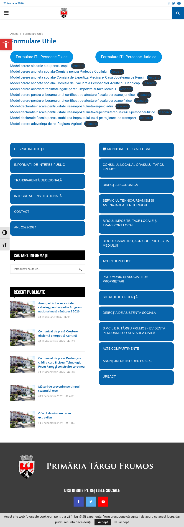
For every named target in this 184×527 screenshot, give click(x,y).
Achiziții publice (136, 262)
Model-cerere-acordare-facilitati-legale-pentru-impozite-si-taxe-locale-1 (63, 89)
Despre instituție (47, 150)
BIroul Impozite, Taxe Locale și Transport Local (136, 224)
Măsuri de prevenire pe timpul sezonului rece (58, 388)
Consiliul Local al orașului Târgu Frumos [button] (136, 167)
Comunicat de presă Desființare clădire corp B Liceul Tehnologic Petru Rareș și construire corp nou (61, 362)
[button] (6, 44)
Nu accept (121, 522)
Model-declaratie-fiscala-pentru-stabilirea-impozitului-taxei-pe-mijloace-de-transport (73, 118)
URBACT (109, 376)
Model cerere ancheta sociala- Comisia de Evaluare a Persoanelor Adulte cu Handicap (75, 83)
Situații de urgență (136, 298)
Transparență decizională (47, 181)
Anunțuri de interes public (127, 361)
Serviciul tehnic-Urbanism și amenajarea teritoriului (136, 204)
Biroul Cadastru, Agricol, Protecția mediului (136, 243)
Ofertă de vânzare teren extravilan (54, 415)
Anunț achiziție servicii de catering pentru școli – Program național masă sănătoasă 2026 (60, 307)
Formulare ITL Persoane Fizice (41, 56)
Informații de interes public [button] (47, 166)
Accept (103, 522)
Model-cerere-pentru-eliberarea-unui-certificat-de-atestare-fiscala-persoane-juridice (72, 95)
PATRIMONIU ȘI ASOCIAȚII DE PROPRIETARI (136, 280)
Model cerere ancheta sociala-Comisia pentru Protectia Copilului (58, 71)
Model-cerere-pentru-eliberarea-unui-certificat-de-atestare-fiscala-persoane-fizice (71, 101)
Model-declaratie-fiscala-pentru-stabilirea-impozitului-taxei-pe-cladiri (61, 106)
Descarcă (78, 66)
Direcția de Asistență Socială (136, 314)
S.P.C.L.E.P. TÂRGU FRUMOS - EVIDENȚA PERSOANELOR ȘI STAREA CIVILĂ (135, 332)
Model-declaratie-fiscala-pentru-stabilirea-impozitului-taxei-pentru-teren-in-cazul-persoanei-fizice (82, 112)
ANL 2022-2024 (25, 227)
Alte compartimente (136, 350)
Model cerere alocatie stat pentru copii (39, 66)
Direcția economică (136, 186)
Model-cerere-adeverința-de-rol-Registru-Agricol (46, 124)
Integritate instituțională (47, 197)
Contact (47, 211)
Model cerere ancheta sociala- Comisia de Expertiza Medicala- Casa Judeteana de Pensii (77, 77)
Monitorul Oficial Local (129, 149)
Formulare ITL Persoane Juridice (128, 56)
